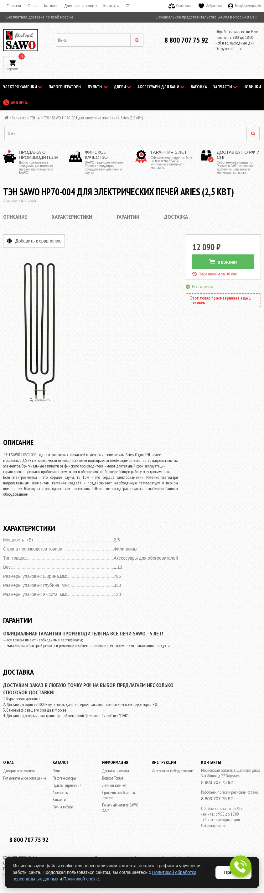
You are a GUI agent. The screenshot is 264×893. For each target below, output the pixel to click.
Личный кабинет (114, 785)
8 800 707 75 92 (186, 40)
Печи (56, 771)
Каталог (51, 6)
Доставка (176, 216)
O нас (33, 6)
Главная (14, 6)
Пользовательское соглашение (24, 778)
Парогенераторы (65, 87)
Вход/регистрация (244, 6)
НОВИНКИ (252, 87)
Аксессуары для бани (160, 87)
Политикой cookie (81, 878)
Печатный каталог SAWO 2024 (120, 807)
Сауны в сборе (63, 807)
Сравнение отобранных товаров (119, 795)
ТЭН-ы (35, 118)
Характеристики (72, 216)
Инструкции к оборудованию (172, 771)
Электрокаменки (22, 87)
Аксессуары (61, 792)
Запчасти (225, 87)
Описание (15, 216)
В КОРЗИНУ (223, 261)
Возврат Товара (112, 778)
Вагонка (199, 87)
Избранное (210, 6)
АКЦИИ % (19, 102)
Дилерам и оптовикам (19, 771)
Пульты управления (67, 785)
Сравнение (180, 6)
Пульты (98, 87)
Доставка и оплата (80, 6)
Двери (122, 87)
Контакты (111, 6)
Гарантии (128, 216)
